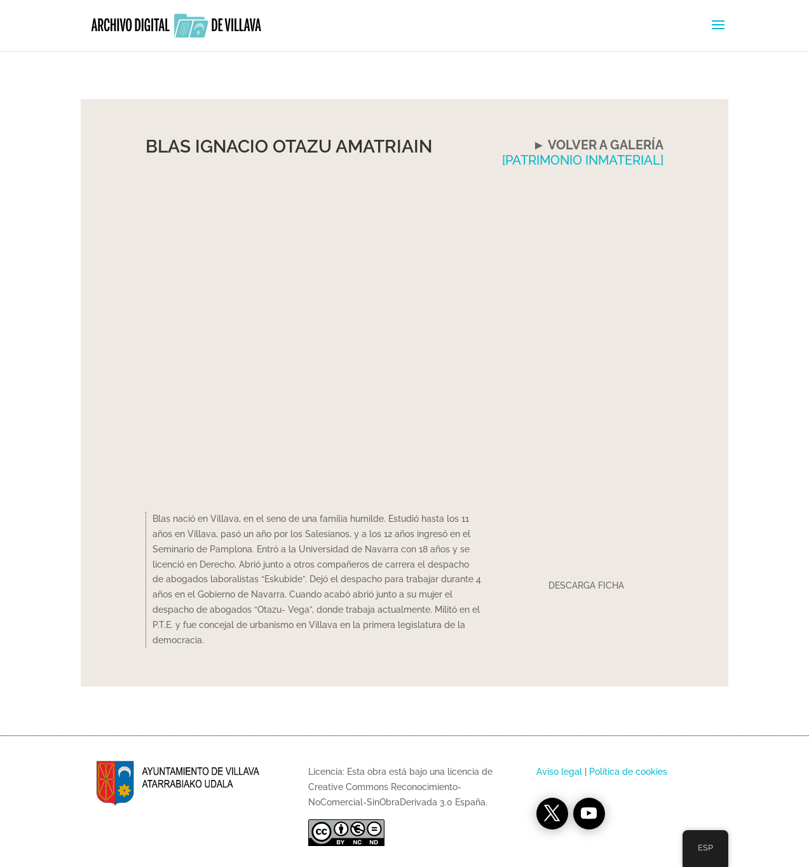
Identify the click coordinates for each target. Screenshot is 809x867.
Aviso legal (559, 772)
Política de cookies (628, 772)
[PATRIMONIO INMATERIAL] (582, 160)
